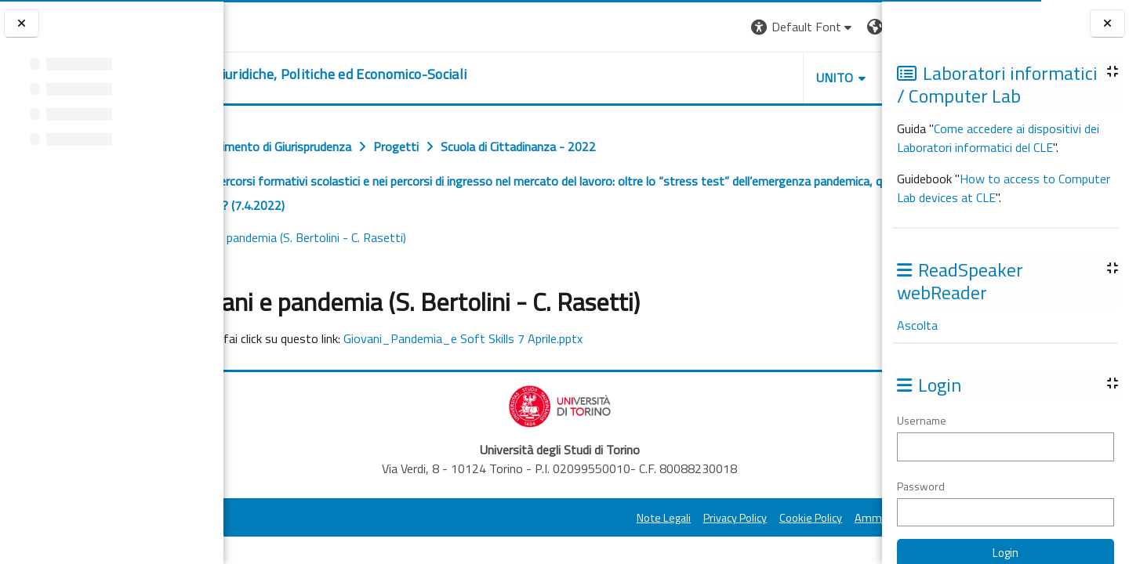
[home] (408, 74)
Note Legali (527, 517)
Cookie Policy (674, 517)
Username (921, 420)
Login (854, 26)
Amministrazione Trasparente (791, 517)
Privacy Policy (598, 517)
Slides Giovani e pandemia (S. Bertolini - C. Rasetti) (386, 237)
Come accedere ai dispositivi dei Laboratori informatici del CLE (998, 138)
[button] (666, 27)
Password (921, 486)
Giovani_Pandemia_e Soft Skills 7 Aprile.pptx (585, 338)
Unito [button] (698, 77)
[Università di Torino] (272, 25)
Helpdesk (787, 77)
